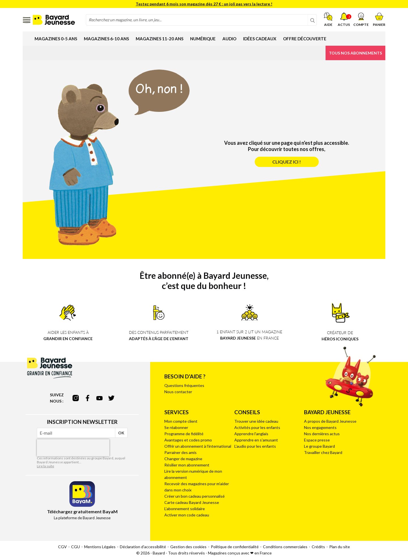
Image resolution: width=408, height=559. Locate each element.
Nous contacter (178, 391)
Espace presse (317, 439)
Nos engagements (320, 427)
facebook (87, 398)
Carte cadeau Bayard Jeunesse (191, 502)
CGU (75, 546)
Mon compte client (180, 421)
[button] (361, 19)
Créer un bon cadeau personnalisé (194, 496)
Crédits (318, 546)
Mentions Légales (100, 546)
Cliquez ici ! (286, 161)
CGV (62, 546)
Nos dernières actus (322, 433)
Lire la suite (45, 466)
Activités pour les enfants (257, 427)
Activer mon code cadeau (186, 514)
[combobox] (201, 20)
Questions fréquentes (184, 385)
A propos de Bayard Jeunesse (330, 421)
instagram (76, 398)
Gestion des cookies (188, 546)
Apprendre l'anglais (251, 433)
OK (121, 432)
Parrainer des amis (180, 452)
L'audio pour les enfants (255, 446)
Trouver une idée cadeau (256, 421)
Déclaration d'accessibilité (143, 546)
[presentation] (73, 447)
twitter (111, 398)
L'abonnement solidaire (184, 508)
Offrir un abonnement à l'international (197, 446)
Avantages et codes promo (188, 439)
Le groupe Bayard (319, 446)
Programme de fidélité (183, 433)
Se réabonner (176, 427)
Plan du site (339, 546)
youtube (99, 398)
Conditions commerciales (285, 546)
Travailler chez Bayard (323, 452)
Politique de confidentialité (235, 546)
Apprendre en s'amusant (256, 439)
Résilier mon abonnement (186, 464)
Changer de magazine (183, 458)
